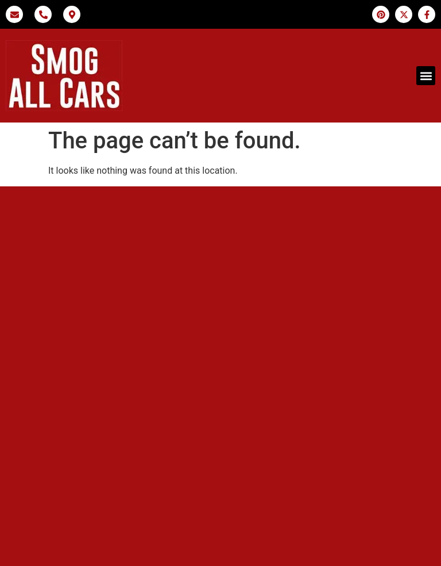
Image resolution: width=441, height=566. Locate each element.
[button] (425, 75)
